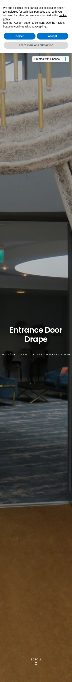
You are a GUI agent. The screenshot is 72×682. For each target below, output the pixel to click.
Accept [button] (52, 36)
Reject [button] (20, 36)
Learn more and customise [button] (36, 45)
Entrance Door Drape (55, 354)
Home (5, 354)
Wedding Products (25, 354)
